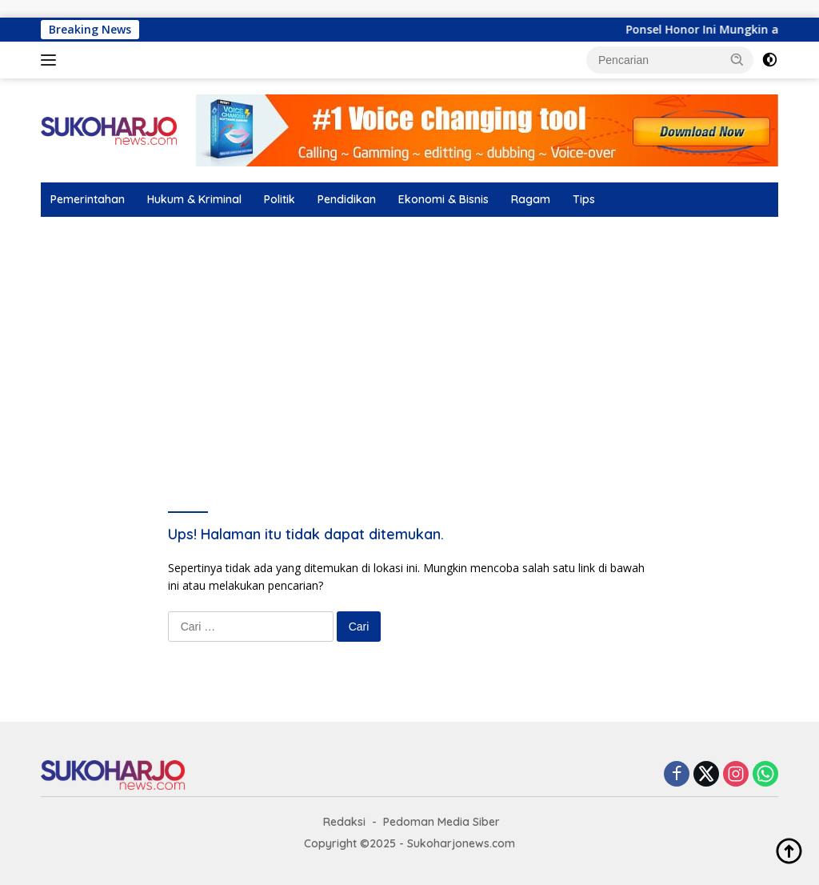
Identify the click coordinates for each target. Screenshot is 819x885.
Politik (279, 199)
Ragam (530, 199)
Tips (584, 199)
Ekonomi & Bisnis (443, 199)
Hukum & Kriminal (194, 199)
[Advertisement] (409, 337)
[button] (737, 59)
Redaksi (344, 822)
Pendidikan (347, 199)
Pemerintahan (87, 199)
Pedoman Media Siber (441, 822)
